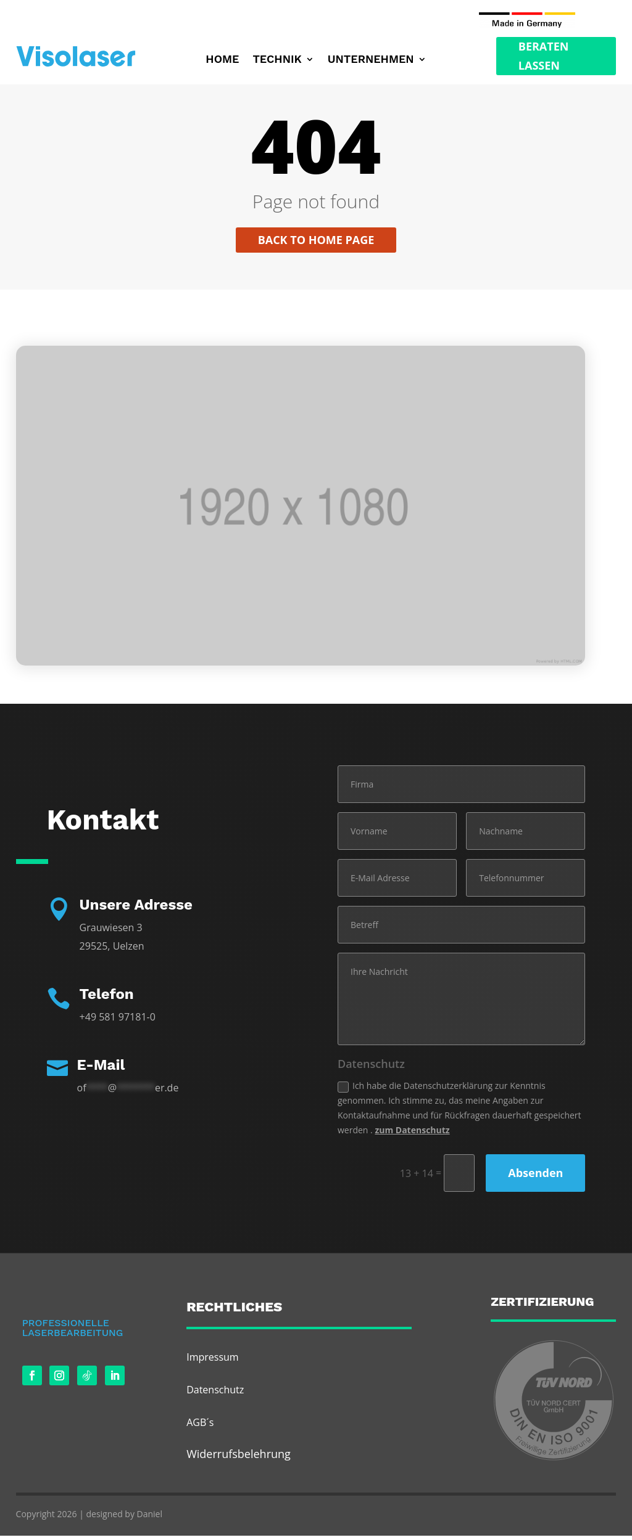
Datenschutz (215, 1393)
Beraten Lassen (543, 56)
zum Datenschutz (412, 1133)
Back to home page (316, 244)
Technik (276, 60)
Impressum (212, 1360)
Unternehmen (371, 60)
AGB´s (200, 1426)
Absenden (535, 1176)
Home (222, 60)
